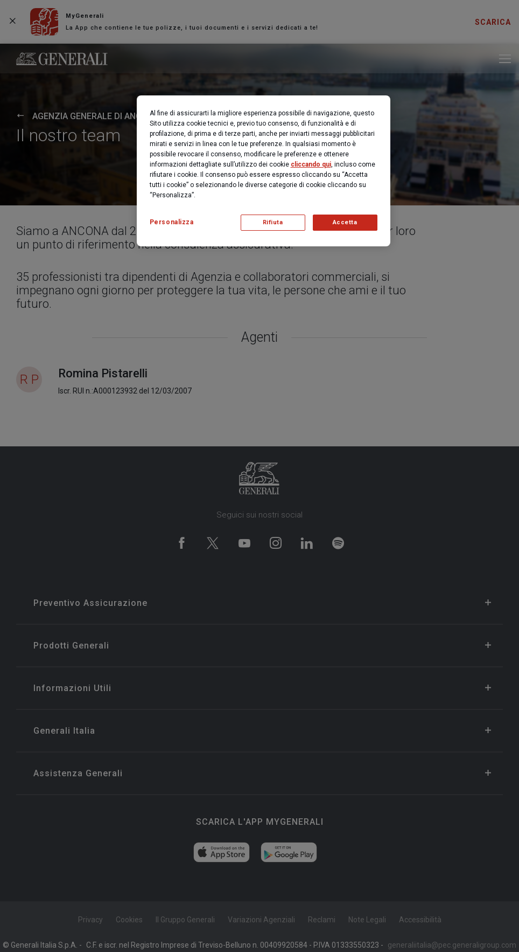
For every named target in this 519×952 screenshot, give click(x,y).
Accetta (345, 222)
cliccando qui (311, 164)
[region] (263, 170)
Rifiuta (273, 222)
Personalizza (172, 222)
